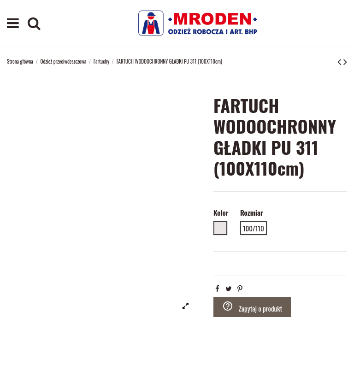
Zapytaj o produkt (252, 306)
